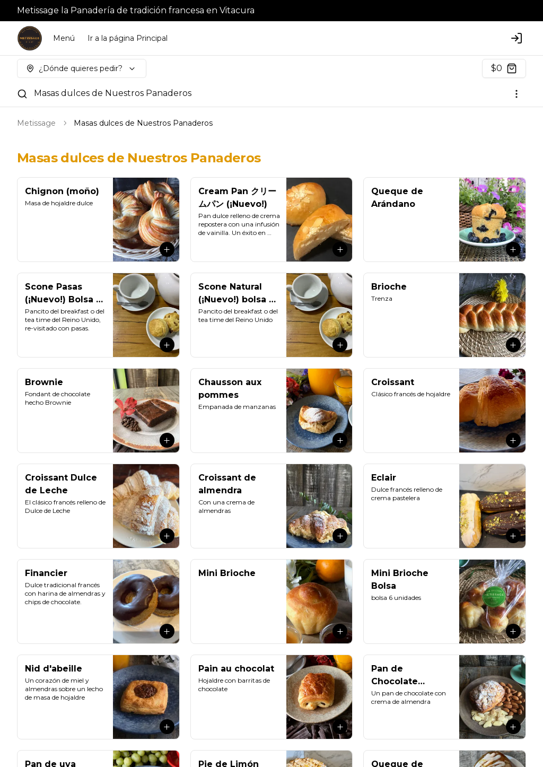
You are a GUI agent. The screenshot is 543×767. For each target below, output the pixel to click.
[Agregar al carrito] (167, 249)
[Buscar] (22, 94)
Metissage (36, 123)
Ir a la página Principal (127, 38)
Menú (64, 38)
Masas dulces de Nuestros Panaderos (112, 93)
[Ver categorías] (516, 93)
